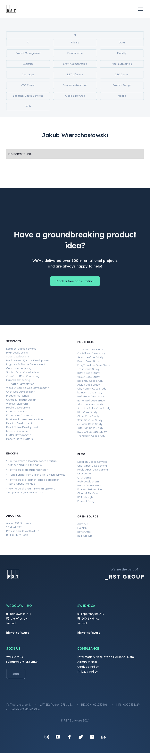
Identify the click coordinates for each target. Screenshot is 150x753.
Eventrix (82, 527)
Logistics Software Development (25, 364)
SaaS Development (17, 356)
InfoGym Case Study (90, 427)
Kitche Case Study (88, 372)
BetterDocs (84, 531)
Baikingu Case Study (90, 380)
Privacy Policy (87, 671)
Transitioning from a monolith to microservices (36, 474)
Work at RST (14, 527)
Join (16, 674)
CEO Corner (84, 473)
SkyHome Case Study (90, 357)
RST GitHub (84, 535)
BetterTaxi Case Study (91, 400)
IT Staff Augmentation (20, 383)
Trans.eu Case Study (90, 349)
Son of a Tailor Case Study (93, 408)
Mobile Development (18, 407)
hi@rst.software (17, 632)
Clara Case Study (88, 416)
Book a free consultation (75, 284)
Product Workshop (17, 395)
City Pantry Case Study (91, 388)
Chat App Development (20, 391)
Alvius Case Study (88, 384)
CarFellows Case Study (91, 353)
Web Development (17, 403)
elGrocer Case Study (89, 424)
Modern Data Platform (20, 438)
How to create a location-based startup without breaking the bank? (32, 462)
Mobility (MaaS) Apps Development (27, 360)
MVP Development (17, 352)
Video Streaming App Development (27, 387)
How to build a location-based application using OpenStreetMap (34, 481)
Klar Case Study (87, 412)
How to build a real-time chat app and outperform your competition (31, 490)
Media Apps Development (92, 469)
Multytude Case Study (90, 396)
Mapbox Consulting (18, 379)
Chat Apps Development (92, 465)
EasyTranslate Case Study (93, 365)
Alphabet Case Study (90, 404)
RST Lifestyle (85, 497)
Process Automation (89, 489)
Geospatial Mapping (18, 368)
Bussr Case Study (88, 361)
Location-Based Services (21, 348)
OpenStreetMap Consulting (22, 376)
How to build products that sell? (28, 469)
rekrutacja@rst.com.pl (22, 661)
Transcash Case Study (91, 435)
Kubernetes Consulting (20, 415)
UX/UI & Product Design (21, 399)
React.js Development (19, 423)
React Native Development (22, 427)
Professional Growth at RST (23, 531)
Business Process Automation (24, 419)
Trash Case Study (88, 369)
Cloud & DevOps (16, 411)
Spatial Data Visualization (22, 372)
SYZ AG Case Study (89, 420)
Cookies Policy (88, 666)
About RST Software (18, 523)
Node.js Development (18, 431)
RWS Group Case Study (92, 431)
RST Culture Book (17, 534)
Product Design (86, 501)
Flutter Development (18, 434)
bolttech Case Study (89, 392)
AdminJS (82, 523)
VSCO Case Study (88, 376)
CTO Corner (84, 477)
